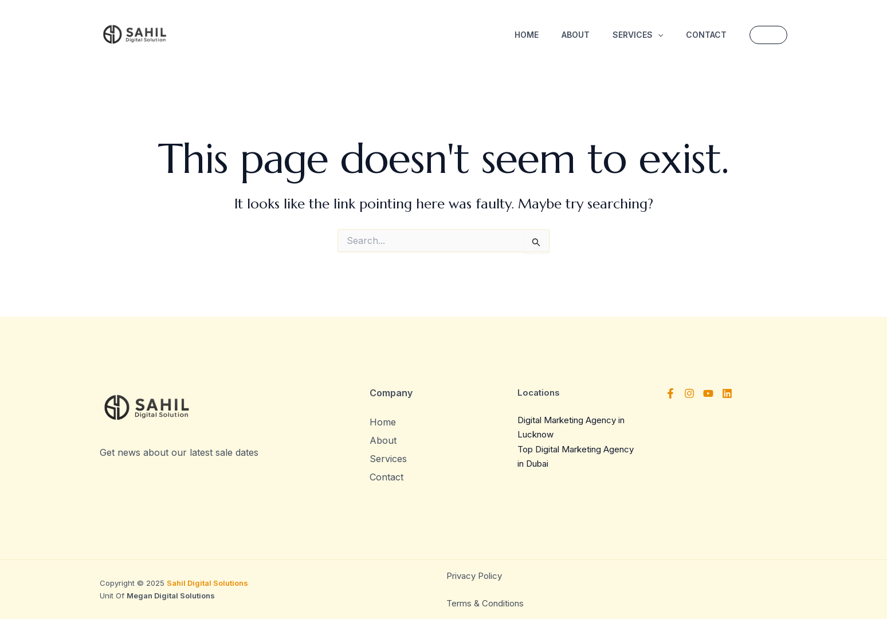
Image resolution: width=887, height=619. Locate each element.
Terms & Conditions (485, 603)
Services (638, 35)
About (576, 35)
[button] (768, 35)
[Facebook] (670, 393)
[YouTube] (708, 393)
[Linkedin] (727, 393)
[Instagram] (689, 393)
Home (527, 35)
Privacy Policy (475, 575)
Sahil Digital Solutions (207, 583)
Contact (706, 35)
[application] (658, 35)
